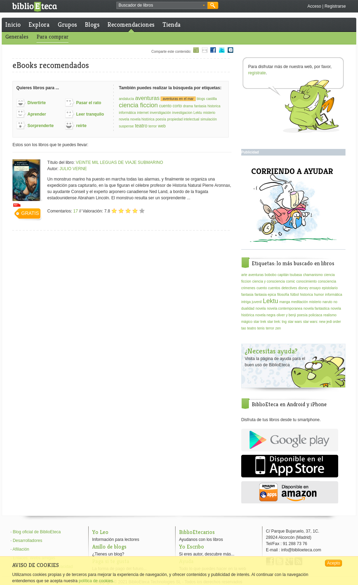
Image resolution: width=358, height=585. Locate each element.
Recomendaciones (130, 24)
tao (243, 328)
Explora (39, 24)
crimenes (248, 288)
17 (75, 211)
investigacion (182, 113)
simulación (209, 119)
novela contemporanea (284, 308)
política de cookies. (96, 580)
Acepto (333, 563)
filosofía (283, 294)
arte (244, 275)
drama (188, 106)
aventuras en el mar (178, 99)
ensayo (314, 288)
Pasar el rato (88, 102)
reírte (81, 125)
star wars (295, 322)
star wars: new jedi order (322, 322)
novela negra (265, 315)
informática (127, 113)
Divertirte (36, 102)
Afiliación (21, 549)
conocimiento (306, 281)
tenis (261, 328)
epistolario (330, 288)
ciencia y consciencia (268, 281)
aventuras (147, 98)
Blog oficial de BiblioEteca (37, 531)
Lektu (198, 113)
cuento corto (170, 105)
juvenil (257, 302)
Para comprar (52, 36)
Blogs (92, 24)
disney (303, 288)
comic (290, 281)
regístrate (257, 72)
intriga (246, 302)
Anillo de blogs (109, 546)
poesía (161, 119)
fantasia (200, 106)
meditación (299, 302)
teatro (141, 125)
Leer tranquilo (90, 114)
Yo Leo (100, 532)
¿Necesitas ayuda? (271, 351)
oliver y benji (286, 315)
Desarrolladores (27, 540)
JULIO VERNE (73, 168)
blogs (201, 99)
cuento (262, 288)
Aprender (36, 114)
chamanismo (313, 275)
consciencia (327, 281)
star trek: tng (277, 322)
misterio (209, 113)
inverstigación (160, 113)
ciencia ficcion (138, 105)
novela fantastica (316, 308)
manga (284, 302)
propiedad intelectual (183, 119)
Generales (17, 36)
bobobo (270, 275)
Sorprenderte (40, 125)
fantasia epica (265, 294)
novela (124, 119)
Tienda (171, 24)
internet (142, 113)
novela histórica (142, 119)
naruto (327, 302)
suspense (126, 126)
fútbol (294, 294)
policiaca (315, 315)
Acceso (314, 6)
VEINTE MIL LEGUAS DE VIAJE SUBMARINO (119, 162)
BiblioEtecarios (197, 532)
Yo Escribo (191, 546)
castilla (211, 99)
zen (278, 328)
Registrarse (335, 6)
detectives (289, 288)
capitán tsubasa (290, 275)
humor (319, 294)
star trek (260, 322)
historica (214, 106)
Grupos (67, 24)
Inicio (13, 24)
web (162, 126)
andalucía (126, 99)
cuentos (274, 288)
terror (152, 126)
